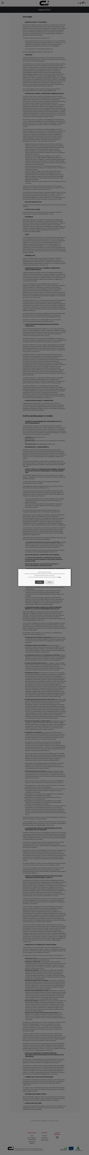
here (59, 577)
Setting (49, 582)
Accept (39, 582)
